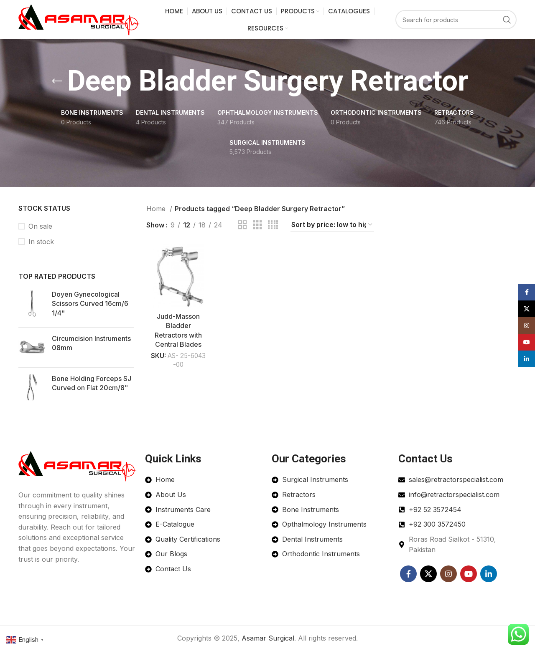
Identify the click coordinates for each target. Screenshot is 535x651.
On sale (40, 226)
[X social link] (428, 573)
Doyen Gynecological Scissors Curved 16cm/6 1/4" (90, 303)
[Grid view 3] (257, 226)
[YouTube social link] (468, 573)
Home (157, 209)
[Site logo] (79, 19)
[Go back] (56, 81)
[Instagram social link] (448, 573)
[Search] (456, 20)
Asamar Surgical (268, 638)
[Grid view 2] (242, 226)
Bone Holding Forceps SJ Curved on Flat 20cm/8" (91, 383)
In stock (41, 242)
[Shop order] (332, 225)
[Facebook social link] (408, 573)
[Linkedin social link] (488, 573)
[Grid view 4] (273, 226)
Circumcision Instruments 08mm (91, 343)
